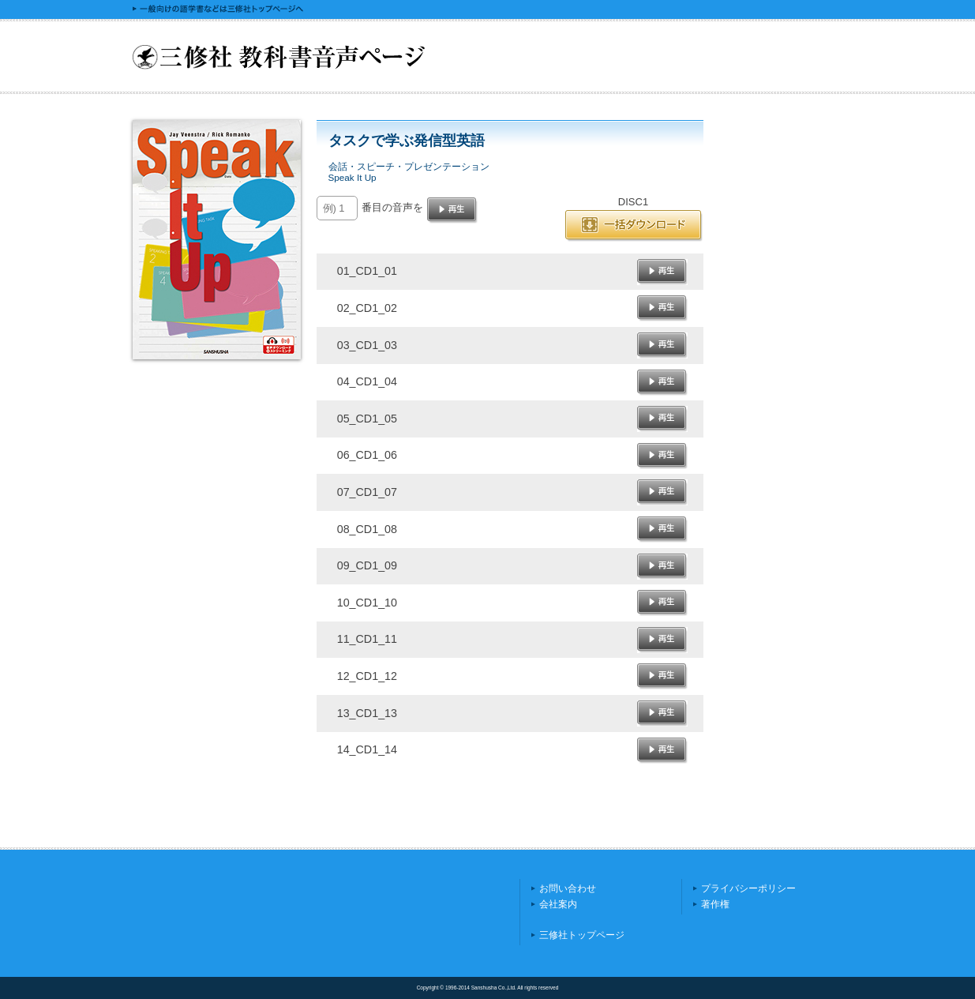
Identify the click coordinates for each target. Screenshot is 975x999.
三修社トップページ (581, 935)
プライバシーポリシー (748, 888)
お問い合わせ (567, 888)
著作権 (715, 904)
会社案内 (558, 904)
